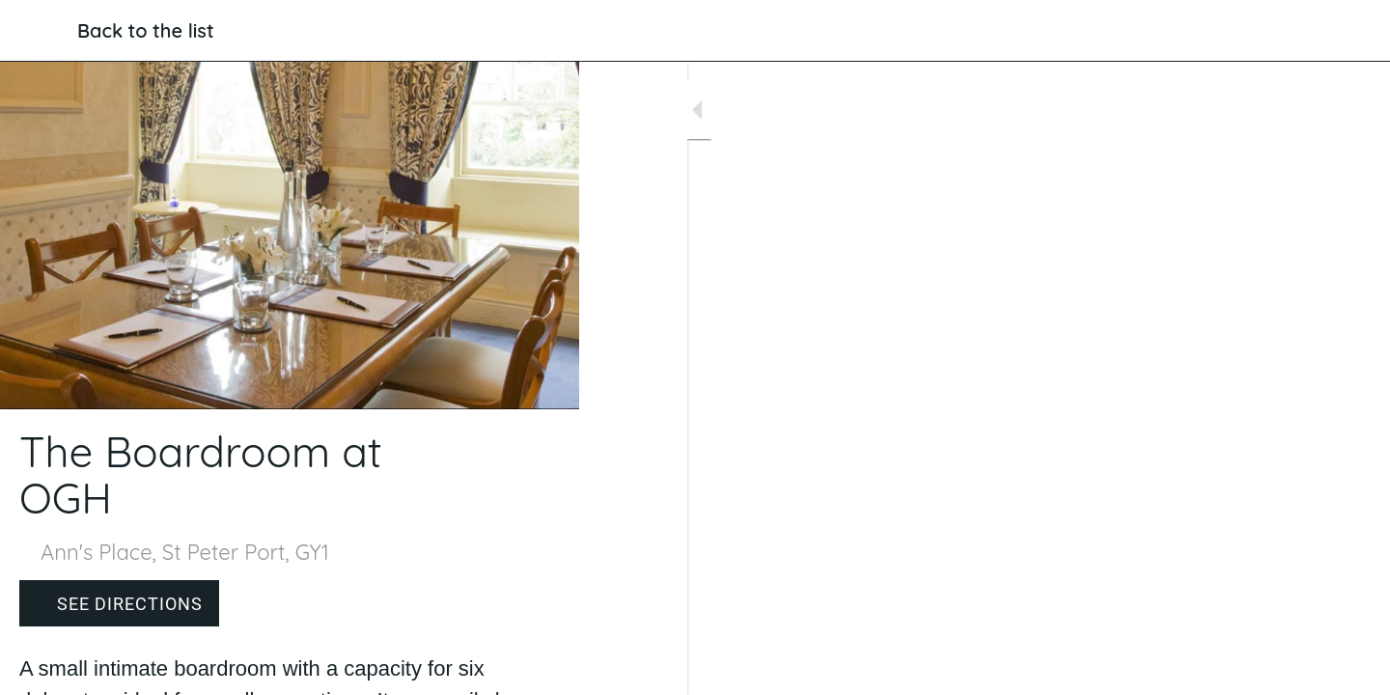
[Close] (38, 30)
